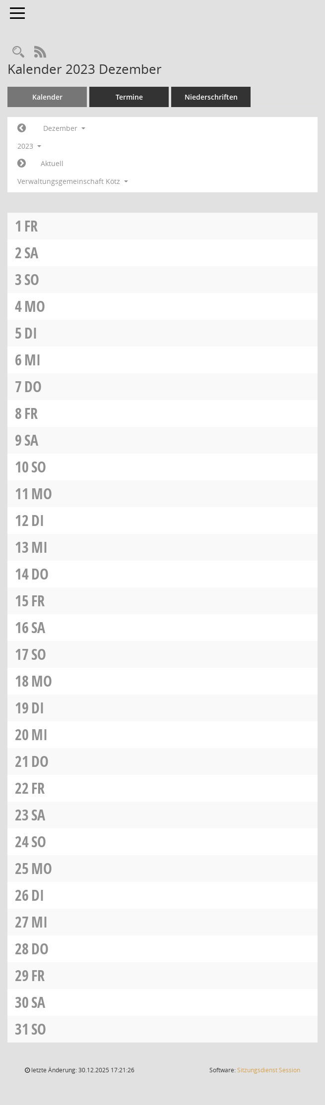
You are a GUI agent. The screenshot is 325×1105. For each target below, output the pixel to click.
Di (30, 333)
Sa (31, 252)
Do (33, 386)
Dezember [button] (64, 128)
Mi (32, 359)
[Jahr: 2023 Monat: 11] (21, 128)
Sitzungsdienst (268, 1070)
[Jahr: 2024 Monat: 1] (21, 164)
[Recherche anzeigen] (18, 52)
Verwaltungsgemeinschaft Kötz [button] (72, 181)
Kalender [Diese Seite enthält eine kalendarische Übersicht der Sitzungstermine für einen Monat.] (47, 97)
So (31, 279)
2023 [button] (29, 146)
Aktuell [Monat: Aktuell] (52, 163)
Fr (31, 226)
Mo (34, 306)
